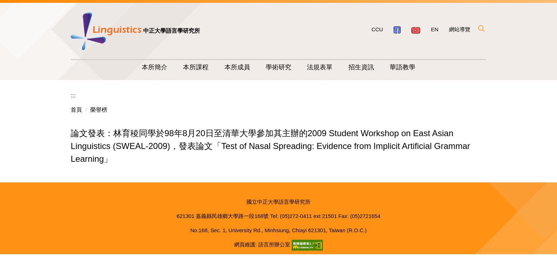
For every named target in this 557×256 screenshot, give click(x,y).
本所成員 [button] (237, 67)
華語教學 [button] (402, 67)
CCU (377, 29)
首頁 (76, 110)
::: (73, 95)
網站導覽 (459, 29)
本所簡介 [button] (154, 67)
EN (434, 29)
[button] (481, 28)
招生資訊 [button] (361, 67)
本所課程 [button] (196, 67)
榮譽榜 (98, 110)
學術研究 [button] (278, 67)
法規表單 (319, 67)
